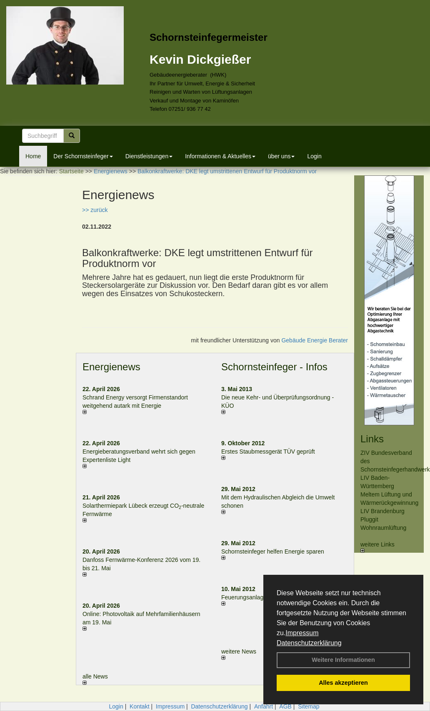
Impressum (301, 632)
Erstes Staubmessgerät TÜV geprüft (268, 451)
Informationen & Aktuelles (220, 156)
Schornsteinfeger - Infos (274, 366)
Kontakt (139, 706)
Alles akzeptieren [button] (343, 682)
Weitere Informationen (343, 659)
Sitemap (308, 706)
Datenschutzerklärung (309, 642)
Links (372, 438)
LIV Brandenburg (382, 511)
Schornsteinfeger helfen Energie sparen (272, 551)
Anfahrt (263, 706)
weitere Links (377, 547)
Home (33, 156)
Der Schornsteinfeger (82, 156)
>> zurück (95, 210)
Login (314, 156)
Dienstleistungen (149, 156)
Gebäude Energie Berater (314, 340)
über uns (281, 156)
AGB (285, 706)
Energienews (111, 366)
